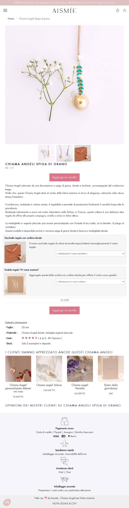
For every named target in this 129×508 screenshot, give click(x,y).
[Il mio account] (125, 10)
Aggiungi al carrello (64, 177)
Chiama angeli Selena (49, 385)
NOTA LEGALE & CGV (64, 503)
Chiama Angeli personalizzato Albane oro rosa (18, 388)
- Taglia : (9, 327)
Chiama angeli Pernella (80, 386)
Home (11, 18)
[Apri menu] (5, 10)
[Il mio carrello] (118, 10)
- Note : (9, 338)
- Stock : (9, 343)
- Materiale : (11, 332)
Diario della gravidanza (111, 386)
